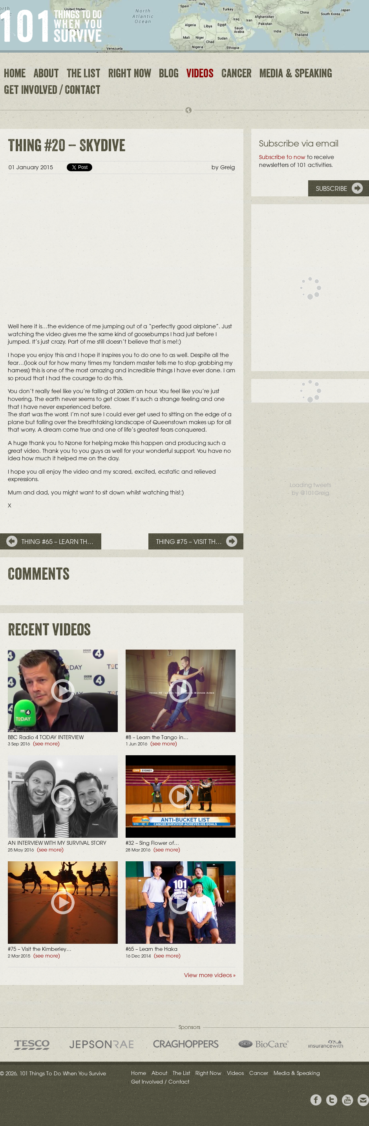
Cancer (236, 75)
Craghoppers (186, 1044)
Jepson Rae (101, 1044)
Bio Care (263, 1044)
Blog (169, 75)
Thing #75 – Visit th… (189, 542)
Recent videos (49, 632)
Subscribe (331, 188)
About (46, 75)
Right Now (129, 75)
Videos (200, 75)
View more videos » (210, 975)
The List (83, 75)
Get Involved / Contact (52, 91)
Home (15, 75)
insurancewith (326, 1044)
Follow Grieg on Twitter (332, 1100)
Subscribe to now (282, 157)
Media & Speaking (295, 75)
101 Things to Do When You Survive (51, 25)
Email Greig (363, 1100)
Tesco (32, 1045)
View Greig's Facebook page (316, 1100)
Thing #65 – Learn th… (57, 542)
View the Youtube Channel (347, 1100)
